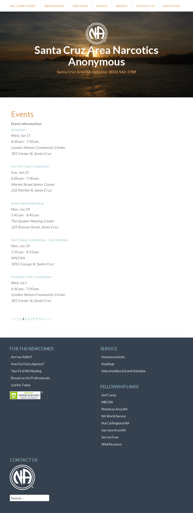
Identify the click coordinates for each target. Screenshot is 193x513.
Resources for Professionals (30, 378)
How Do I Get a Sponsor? (27, 364)
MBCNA (107, 402)
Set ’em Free (110, 437)
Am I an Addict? (21, 357)
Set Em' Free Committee (30, 166)
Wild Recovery (112, 444)
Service (121, 6)
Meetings (80, 6)
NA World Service (114, 416)
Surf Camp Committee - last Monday (39, 240)
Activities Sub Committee (31, 277)
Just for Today (20, 385)
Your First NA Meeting (26, 371)
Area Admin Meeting (27, 203)
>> (48, 319)
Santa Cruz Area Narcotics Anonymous (96, 56)
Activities (18, 129)
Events (101, 6)
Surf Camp (109, 395)
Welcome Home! (23, 6)
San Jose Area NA (114, 430)
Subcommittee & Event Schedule (124, 371)
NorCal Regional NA (115, 423)
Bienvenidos (54, 6)
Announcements (113, 357)
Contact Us (145, 6)
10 (41, 319)
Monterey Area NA (115, 409)
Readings (108, 364)
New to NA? (171, 6)
